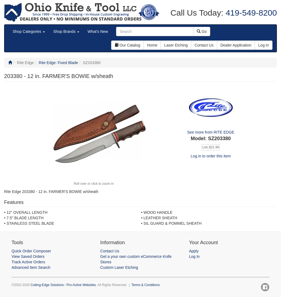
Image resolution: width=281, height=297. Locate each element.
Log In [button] (263, 45)
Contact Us (109, 251)
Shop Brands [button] (66, 31)
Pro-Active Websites (81, 285)
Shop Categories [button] (29, 31)
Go (202, 31)
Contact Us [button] (204, 45)
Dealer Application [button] (235, 45)
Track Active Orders (28, 262)
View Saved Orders (28, 256)
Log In (194, 256)
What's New (98, 31)
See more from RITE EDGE (210, 132)
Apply (194, 251)
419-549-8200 (250, 12)
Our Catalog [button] (127, 45)
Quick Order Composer (31, 251)
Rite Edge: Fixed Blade (58, 62)
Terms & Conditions (145, 285)
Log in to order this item (211, 156)
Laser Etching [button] (176, 45)
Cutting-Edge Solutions (47, 285)
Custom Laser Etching (119, 267)
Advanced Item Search (31, 267)
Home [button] (152, 45)
